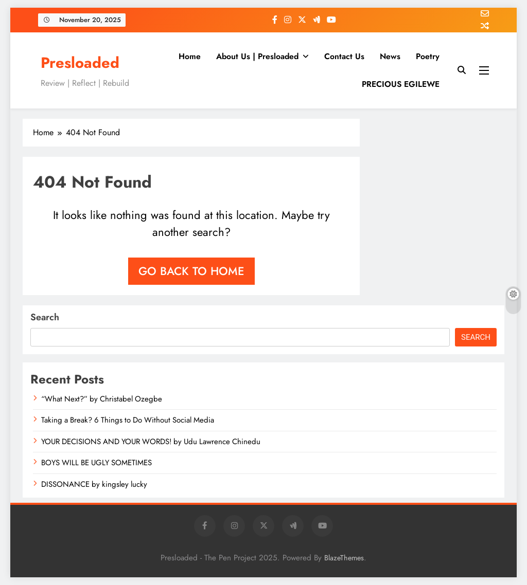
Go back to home (191, 271)
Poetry (428, 56)
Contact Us (344, 56)
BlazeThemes (344, 558)
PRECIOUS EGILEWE (401, 84)
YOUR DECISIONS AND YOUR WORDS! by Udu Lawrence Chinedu (150, 441)
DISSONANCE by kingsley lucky (94, 484)
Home (190, 56)
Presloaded (80, 63)
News (390, 56)
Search (44, 317)
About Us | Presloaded (257, 56)
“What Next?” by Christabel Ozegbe (101, 399)
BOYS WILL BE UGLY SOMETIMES (96, 462)
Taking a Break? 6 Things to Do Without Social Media (127, 420)
